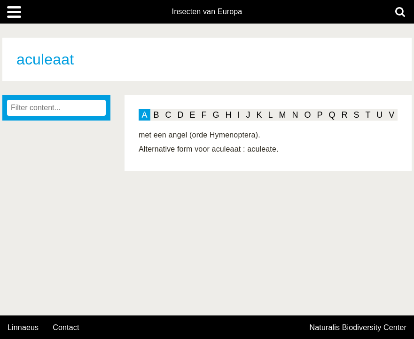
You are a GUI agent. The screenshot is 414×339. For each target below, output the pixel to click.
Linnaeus (23, 327)
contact (66, 327)
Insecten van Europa (207, 12)
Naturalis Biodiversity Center (358, 327)
